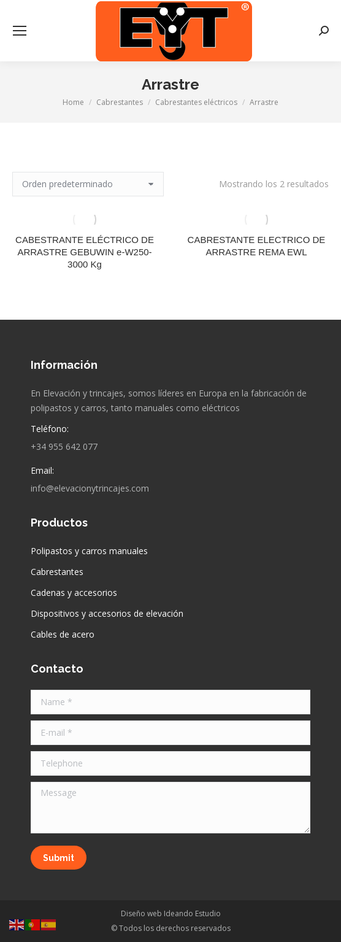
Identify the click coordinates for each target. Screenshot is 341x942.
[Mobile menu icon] (19, 30)
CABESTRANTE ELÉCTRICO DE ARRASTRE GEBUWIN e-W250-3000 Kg (84, 251)
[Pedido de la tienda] (88, 184)
